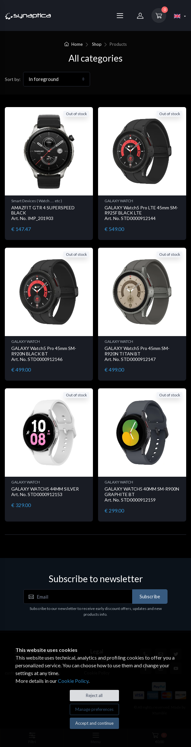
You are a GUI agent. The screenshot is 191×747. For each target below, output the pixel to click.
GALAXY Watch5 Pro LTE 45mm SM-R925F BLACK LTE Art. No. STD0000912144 (141, 213)
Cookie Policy (73, 681)
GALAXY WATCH (119, 200)
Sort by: (13, 79)
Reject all (94, 695)
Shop (97, 44)
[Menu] (120, 15)
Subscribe (150, 596)
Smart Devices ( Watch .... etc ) (36, 200)
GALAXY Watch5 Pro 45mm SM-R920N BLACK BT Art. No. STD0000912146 (43, 353)
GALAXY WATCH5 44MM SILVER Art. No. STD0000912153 (45, 491)
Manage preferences (94, 709)
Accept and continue (94, 723)
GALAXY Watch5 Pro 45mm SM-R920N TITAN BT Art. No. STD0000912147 (137, 353)
